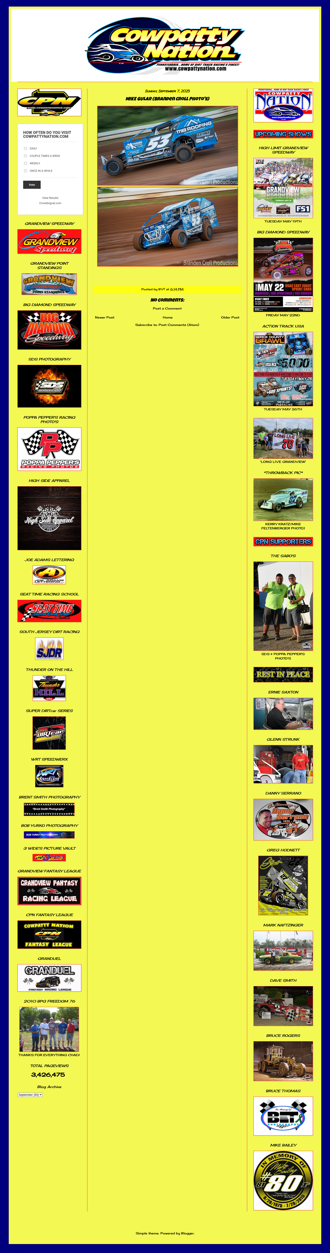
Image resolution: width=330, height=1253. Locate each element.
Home (168, 317)
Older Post (230, 317)
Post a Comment (167, 308)
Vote (32, 184)
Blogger (187, 1233)
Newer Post (104, 317)
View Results (50, 198)
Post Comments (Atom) (179, 325)
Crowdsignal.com (50, 203)
